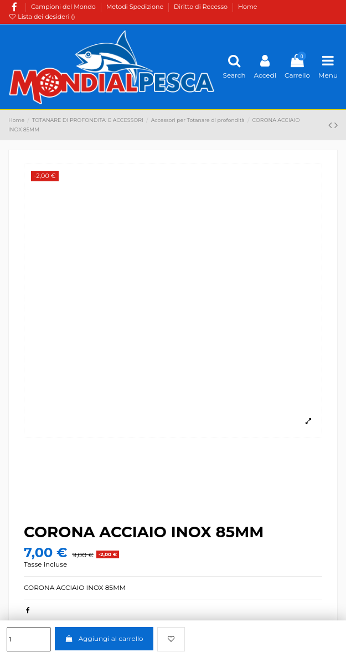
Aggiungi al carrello (104, 638)
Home (247, 7)
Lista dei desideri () (41, 17)
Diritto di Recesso (201, 7)
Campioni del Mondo (64, 7)
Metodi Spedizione (136, 7)
